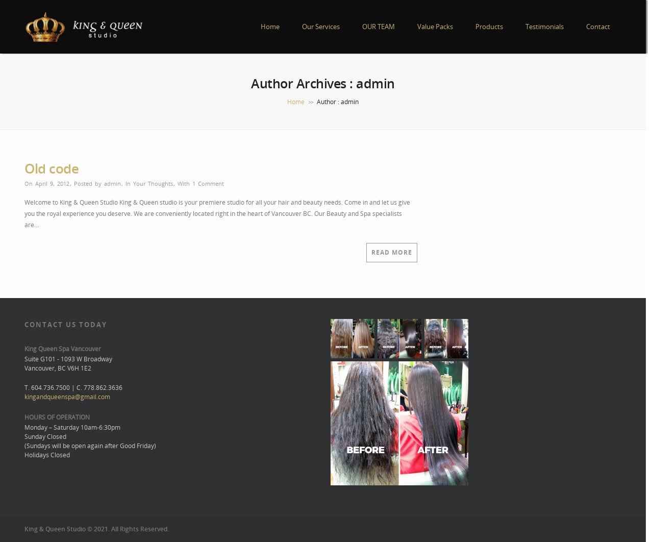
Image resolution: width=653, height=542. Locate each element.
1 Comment (208, 183)
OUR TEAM (378, 26)
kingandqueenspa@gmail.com (67, 396)
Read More (391, 252)
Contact (598, 26)
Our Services (321, 26)
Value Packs (435, 26)
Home (270, 26)
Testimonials (544, 26)
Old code (51, 168)
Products (489, 26)
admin (112, 183)
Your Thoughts (153, 183)
